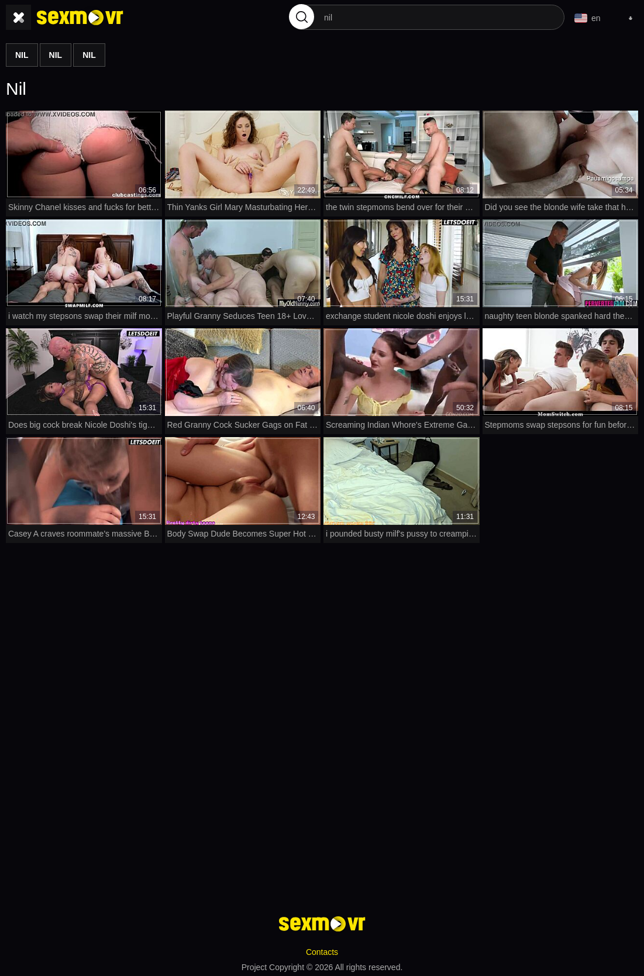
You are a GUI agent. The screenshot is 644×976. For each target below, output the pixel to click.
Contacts (322, 950)
